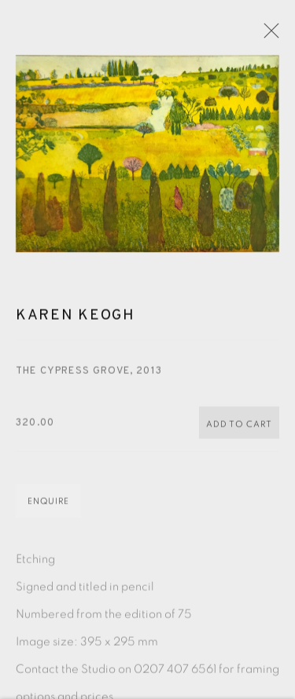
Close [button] (281, 35)
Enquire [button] (48, 511)
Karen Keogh (75, 326)
